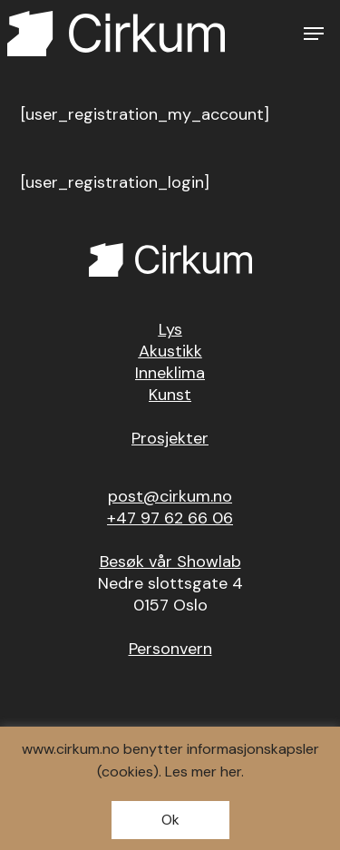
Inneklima (170, 373)
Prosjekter (170, 438)
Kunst (170, 394)
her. (232, 771)
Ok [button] (170, 819)
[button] (314, 33)
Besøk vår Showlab (170, 561)
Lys (170, 329)
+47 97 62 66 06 (170, 518)
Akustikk (170, 351)
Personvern (170, 648)
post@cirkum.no (170, 496)
